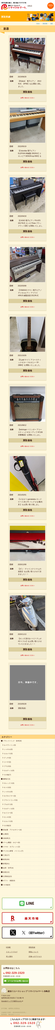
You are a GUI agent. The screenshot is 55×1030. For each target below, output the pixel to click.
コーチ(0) (6, 762)
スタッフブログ (12, 952)
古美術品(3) (6, 876)
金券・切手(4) (7, 868)
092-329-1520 (13, 973)
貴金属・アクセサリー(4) (11, 830)
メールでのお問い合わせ (16, 981)
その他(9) (5, 885)
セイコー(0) (7, 813)
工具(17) (5, 855)
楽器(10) (5, 872)
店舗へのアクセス (35, 956)
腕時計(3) (5, 779)
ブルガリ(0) (7, 804)
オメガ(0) (6, 787)
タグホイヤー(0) (9, 796)
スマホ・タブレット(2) (10, 847)
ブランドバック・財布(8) (11, 741)
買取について (33, 952)
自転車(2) (5, 838)
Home (38, 23)
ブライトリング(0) (10, 800)
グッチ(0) (6, 758)
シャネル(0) (7, 749)
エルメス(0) (7, 753)
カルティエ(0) (8, 770)
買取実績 (45, 23)
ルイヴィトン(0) (9, 745)
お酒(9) (5, 834)
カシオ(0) (6, 817)
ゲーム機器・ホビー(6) (10, 842)
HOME (8, 947)
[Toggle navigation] (50, 6)
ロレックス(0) (8, 783)
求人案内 (9, 956)
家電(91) (5, 864)
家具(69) (5, 859)
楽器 (51, 23)
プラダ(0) (6, 766)
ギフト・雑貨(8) (8, 880)
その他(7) (6, 775)
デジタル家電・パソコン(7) (12, 851)
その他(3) (6, 825)
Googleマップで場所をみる (12, 1001)
